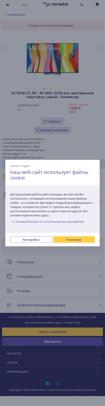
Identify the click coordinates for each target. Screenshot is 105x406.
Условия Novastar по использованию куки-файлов (47, 222)
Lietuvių (14, 166)
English (26, 166)
